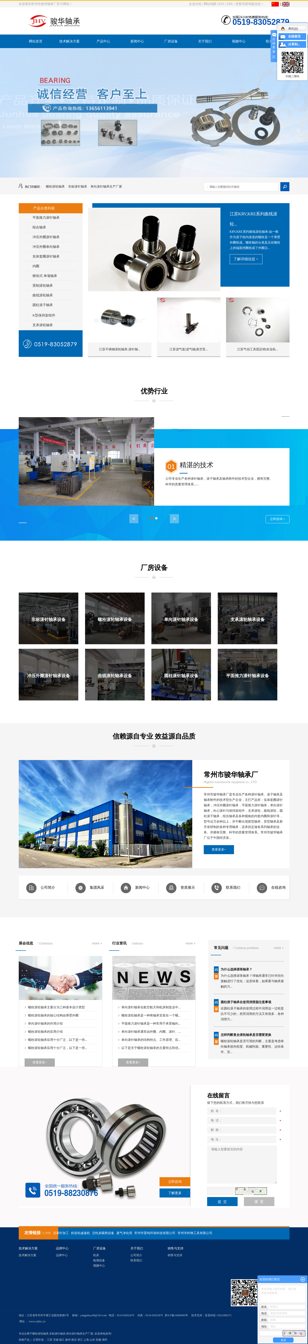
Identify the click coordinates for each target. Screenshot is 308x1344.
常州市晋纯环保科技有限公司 (154, 1233)
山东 (92, 1339)
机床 (96, 1255)
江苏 (49, 1339)
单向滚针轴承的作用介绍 (45, 1023)
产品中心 (103, 41)
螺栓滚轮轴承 (55, 186)
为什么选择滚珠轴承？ (236, 971)
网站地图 (210, 4)
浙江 (80, 1339)
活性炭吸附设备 (103, 1233)
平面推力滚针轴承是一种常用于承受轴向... (151, 1023)
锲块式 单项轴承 (44, 277)
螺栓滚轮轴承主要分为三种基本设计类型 (56, 1007)
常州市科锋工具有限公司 (195, 1233)
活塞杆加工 (61, 1233)
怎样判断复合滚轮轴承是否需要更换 (246, 1036)
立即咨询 (175, 1182)
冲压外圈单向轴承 (46, 248)
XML (229, 4)
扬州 (68, 1339)
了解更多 (175, 1193)
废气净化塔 (124, 1233)
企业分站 (195, 4)
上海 (86, 1339)
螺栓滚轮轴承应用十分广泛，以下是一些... (57, 1040)
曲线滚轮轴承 (42, 296)
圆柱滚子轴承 (42, 306)
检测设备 (99, 1260)
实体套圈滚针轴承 (46, 257)
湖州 (104, 1339)
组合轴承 (39, 228)
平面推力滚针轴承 (46, 219)
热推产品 (24, 1339)
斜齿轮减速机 (80, 1233)
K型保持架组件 (43, 316)
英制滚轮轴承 (42, 286)
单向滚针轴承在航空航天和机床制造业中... (151, 1007)
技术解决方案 (69, 41)
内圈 (35, 267)
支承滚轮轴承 (42, 326)
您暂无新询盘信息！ (250, 4)
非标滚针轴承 (77, 186)
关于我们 (205, 41)
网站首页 (35, 41)
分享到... (294, 44)
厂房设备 (171, 41)
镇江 (62, 1339)
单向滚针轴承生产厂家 (106, 186)
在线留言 (294, 36)
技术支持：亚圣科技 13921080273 (211, 1315)
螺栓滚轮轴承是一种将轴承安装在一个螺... (151, 1015)
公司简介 (136, 1255)
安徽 (98, 1339)
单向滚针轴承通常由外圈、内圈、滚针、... (151, 1031)
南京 (74, 1339)
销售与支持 (175, 1255)
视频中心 (238, 41)
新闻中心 (137, 41)
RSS (221, 4)
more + (97, 943)
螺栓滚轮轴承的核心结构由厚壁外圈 (53, 1015)
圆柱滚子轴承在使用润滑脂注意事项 (246, 1003)
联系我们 (136, 1260)
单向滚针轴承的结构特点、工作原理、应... (151, 1040)
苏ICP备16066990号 (176, 1315)
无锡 (55, 1339)
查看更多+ (219, 849)
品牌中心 (62, 1255)
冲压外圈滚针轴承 (46, 238)
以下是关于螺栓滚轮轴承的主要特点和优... (151, 1048)
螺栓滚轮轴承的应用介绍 (45, 1031)
